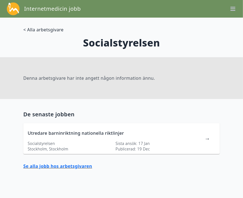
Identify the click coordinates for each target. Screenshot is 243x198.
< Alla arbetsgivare (43, 30)
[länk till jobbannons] (121, 138)
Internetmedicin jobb (52, 8)
